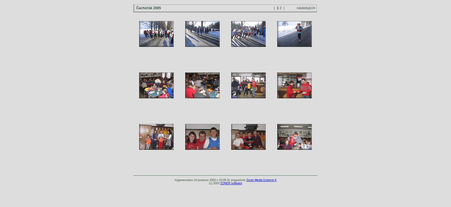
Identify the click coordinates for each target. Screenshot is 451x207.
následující (305, 8)
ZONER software (231, 183)
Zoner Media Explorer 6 (261, 180)
